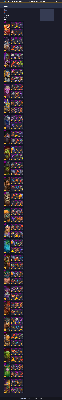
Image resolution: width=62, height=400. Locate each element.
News (9, 1)
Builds (28, 1)
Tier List (20, 1)
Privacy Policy (35, 398)
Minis (12, 1)
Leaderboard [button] (42, 1)
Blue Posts (33, 1)
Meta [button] (37, 1)
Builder (24, 1)
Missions (16, 1)
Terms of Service (40, 398)
